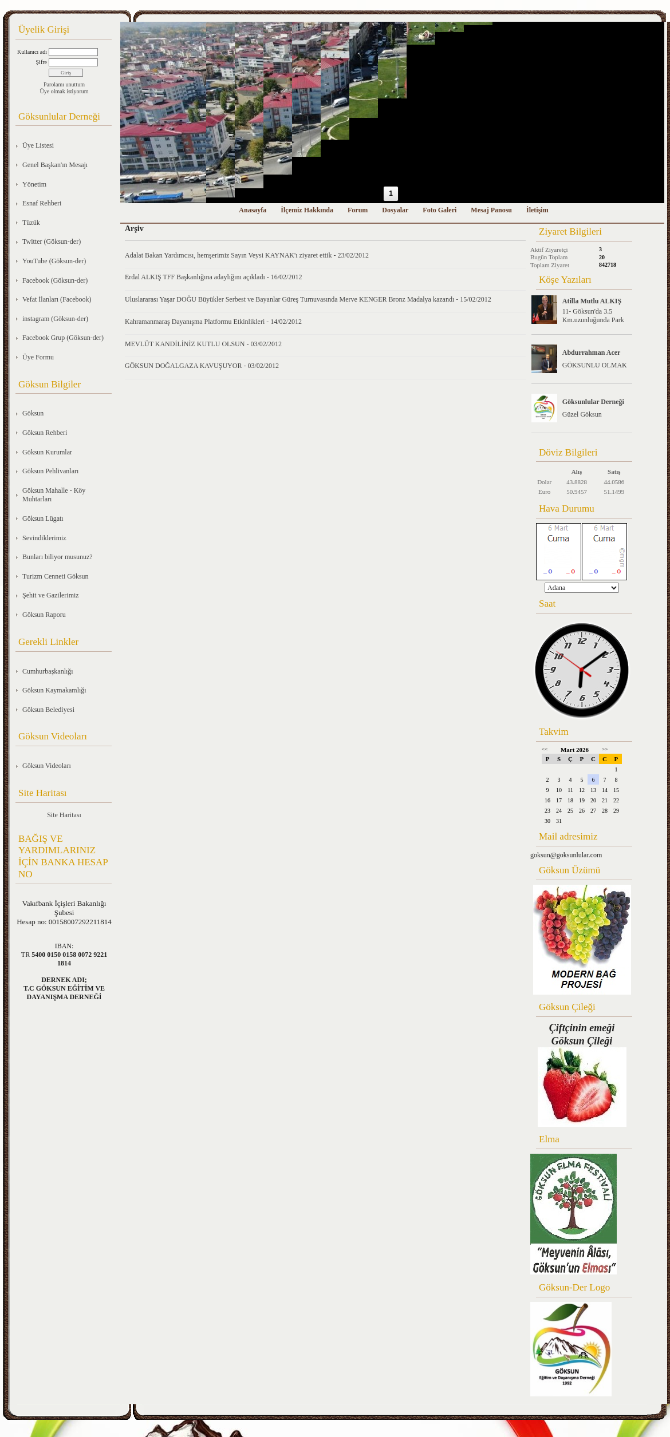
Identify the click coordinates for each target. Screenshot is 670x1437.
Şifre (41, 62)
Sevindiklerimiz (44, 538)
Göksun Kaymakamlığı (54, 690)
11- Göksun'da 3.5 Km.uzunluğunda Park (593, 315)
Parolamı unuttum (64, 84)
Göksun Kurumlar (47, 452)
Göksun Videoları (46, 766)
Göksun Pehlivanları (50, 471)
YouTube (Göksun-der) (54, 261)
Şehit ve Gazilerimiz (50, 595)
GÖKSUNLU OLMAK (594, 365)
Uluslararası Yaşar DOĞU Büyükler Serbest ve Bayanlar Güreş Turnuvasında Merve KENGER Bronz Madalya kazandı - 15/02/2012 (308, 299)
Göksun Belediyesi (48, 710)
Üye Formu (38, 357)
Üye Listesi (38, 145)
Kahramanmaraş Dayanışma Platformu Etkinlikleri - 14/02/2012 (213, 322)
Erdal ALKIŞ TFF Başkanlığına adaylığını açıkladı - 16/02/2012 (213, 277)
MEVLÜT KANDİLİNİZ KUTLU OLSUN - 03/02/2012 (203, 344)
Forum (358, 210)
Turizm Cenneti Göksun (55, 576)
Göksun (33, 413)
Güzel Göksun (582, 414)
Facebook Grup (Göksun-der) (63, 338)
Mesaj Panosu (491, 210)
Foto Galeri (439, 210)
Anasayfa (252, 210)
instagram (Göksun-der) (55, 319)
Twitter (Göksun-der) (51, 241)
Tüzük (31, 223)
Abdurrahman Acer (591, 353)
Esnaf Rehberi (41, 203)
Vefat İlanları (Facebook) (57, 299)
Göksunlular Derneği (593, 402)
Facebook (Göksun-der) (55, 280)
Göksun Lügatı (43, 518)
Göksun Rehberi (44, 433)
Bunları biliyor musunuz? (57, 557)
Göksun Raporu (44, 615)
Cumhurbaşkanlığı (47, 671)
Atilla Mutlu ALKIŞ (591, 301)
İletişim (537, 210)
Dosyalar (395, 210)
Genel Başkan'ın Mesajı (55, 165)
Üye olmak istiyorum (64, 91)
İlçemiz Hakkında (307, 210)
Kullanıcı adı (32, 52)
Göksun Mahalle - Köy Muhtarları (53, 495)
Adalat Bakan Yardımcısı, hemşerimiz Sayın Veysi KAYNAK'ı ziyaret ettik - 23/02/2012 (247, 255)
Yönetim (34, 184)
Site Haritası (64, 815)
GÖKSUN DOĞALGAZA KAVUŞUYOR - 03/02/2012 (202, 366)
